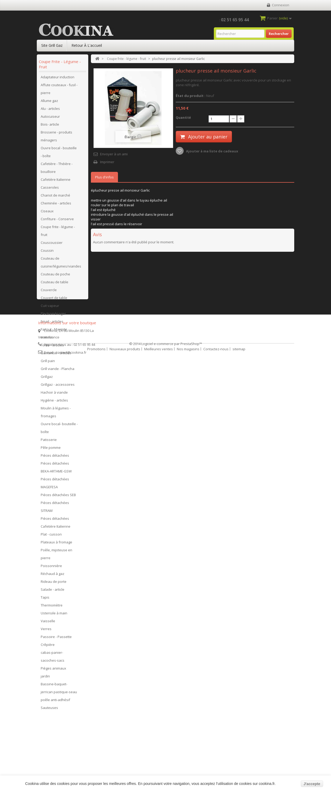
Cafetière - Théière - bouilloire (57, 169)
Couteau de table (54, 283)
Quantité (183, 117)
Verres (46, 630)
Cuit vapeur (50, 307)
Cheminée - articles (56, 204)
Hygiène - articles (54, 401)
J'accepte (312, 784)
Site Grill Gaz (52, 45)
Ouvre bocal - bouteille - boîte (59, 153)
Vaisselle (48, 622)
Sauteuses (49, 709)
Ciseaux (47, 212)
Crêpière (48, 646)
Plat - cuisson (51, 535)
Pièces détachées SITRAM (55, 508)
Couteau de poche (55, 275)
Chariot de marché (55, 196)
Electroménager (53, 315)
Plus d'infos (104, 177)
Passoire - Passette (56, 638)
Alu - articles (50, 110)
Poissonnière (51, 567)
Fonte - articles (52, 346)
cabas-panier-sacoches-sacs (52, 658)
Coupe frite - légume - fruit (58, 232)
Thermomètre (52, 606)
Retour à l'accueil (86, 45)
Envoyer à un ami (114, 154)
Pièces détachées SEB (58, 496)
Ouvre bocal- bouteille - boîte (59, 429)
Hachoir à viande (54, 394)
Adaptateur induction (57, 78)
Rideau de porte (53, 583)
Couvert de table (54, 299)
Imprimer (107, 162)
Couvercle (49, 291)
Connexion (280, 5)
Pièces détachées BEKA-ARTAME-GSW (56, 468)
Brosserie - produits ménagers (56, 137)
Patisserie (49, 441)
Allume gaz (49, 102)
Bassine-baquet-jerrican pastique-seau (59, 689)
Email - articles (52, 323)
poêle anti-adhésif (55, 701)
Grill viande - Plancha (57, 370)
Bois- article (50, 126)
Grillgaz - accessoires (58, 386)
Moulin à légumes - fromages (56, 413)
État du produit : (190, 95)
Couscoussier (52, 244)
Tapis (45, 598)
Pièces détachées (55, 457)
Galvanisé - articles (56, 354)
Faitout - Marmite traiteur (54, 334)
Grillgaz (47, 378)
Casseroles (50, 189)
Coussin (47, 252)
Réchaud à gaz (52, 575)
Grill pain (48, 362)
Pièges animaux (53, 669)
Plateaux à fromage (56, 543)
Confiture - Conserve (57, 220)
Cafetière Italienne (55, 181)
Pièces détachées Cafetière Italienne (55, 524)
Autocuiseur (50, 118)
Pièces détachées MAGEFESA (55, 484)
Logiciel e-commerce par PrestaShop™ (171, 774)
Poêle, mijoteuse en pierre (56, 555)
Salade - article (52, 591)
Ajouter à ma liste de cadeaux (211, 151)
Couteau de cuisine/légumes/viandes (61, 264)
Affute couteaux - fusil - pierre (59, 90)
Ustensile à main (54, 614)
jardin (45, 677)
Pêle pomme (51, 449)
